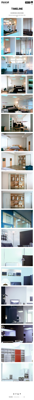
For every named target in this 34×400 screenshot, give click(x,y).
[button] (27, 2)
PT (32, 2)
